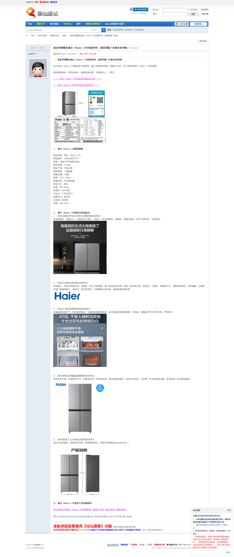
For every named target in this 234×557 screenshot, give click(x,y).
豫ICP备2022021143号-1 (188, 545)
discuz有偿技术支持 (114, 24)
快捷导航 (198, 24)
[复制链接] (134, 48)
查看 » (228, 552)
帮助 (36, 2)
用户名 (155, 10)
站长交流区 (42, 36)
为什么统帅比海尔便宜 (65, 516)
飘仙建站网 (44, 2)
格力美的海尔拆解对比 (84, 516)
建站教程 (128, 30)
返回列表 (203, 41)
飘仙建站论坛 (27, 35)
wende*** (32, 54)
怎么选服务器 (138, 30)
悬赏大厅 (41, 24)
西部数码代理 (159, 545)
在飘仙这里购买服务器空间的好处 (206, 516)
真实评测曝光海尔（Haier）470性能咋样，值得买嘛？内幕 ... (94, 36)
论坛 (30, 24)
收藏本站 (30, 2)
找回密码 (204, 10)
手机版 (142, 545)
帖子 (94, 30)
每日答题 (54, 24)
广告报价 (133, 545)
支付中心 (67, 24)
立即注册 (204, 14)
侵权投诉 (53, 2)
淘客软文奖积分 (92, 24)
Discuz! (38, 545)
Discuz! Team (39, 548)
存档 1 (64, 36)
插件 (78, 24)
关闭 (229, 510)
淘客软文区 (54, 36)
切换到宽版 (207, 2)
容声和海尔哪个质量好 (123, 516)
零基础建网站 (118, 30)
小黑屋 (149, 545)
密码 (154, 14)
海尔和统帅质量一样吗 (104, 516)
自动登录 (192, 10)
